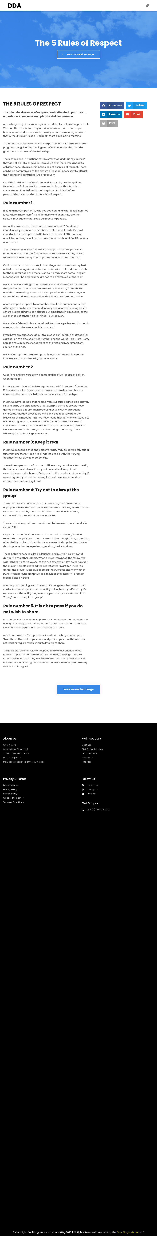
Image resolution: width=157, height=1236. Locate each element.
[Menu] (147, 5)
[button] (112, 105)
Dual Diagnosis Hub (128, 1232)
